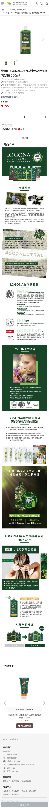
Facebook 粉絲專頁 (10, 739)
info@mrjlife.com (13, 761)
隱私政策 (15, 791)
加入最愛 (7, 124)
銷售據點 (15, 781)
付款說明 (24, 791)
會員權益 (6, 791)
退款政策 (6, 794)
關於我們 (6, 781)
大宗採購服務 (26, 781)
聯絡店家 (24, 804)
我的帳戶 (15, 794)
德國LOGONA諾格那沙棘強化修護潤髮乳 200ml (24, 716)
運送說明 (32, 791)
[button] (43, 39)
